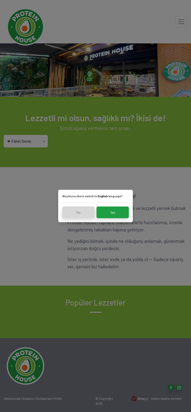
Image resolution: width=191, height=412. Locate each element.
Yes (112, 212)
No (78, 212)
